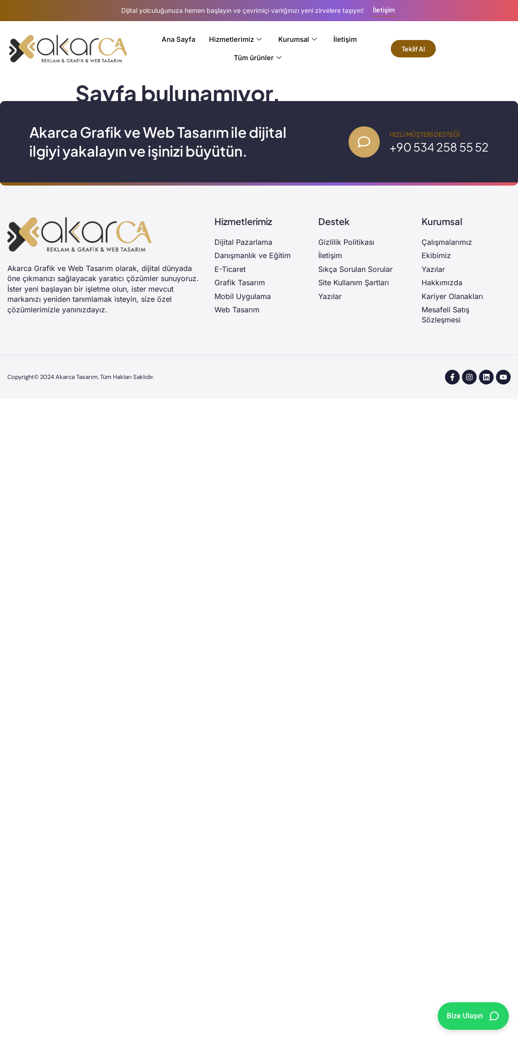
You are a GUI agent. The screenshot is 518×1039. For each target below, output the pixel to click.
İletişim (345, 39)
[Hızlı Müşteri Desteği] (364, 142)
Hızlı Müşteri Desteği (424, 134)
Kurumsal (298, 39)
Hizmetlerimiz (235, 39)
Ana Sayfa (178, 39)
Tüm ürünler (258, 58)
